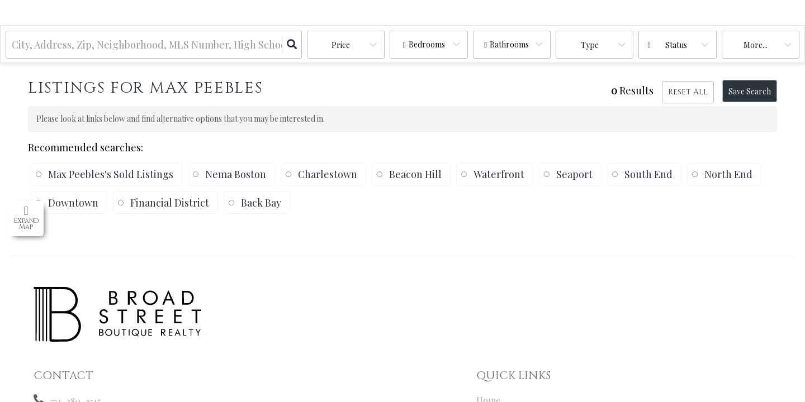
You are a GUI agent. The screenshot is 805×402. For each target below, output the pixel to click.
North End (728, 174)
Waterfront (498, 174)
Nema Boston (235, 174)
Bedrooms (427, 44)
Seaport (574, 174)
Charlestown (327, 174)
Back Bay (261, 202)
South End (648, 174)
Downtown (73, 202)
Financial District (169, 202)
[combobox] (13, 45)
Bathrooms (509, 44)
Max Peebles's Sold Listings (110, 174)
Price (341, 45)
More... (756, 45)
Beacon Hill (415, 174)
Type (590, 45)
